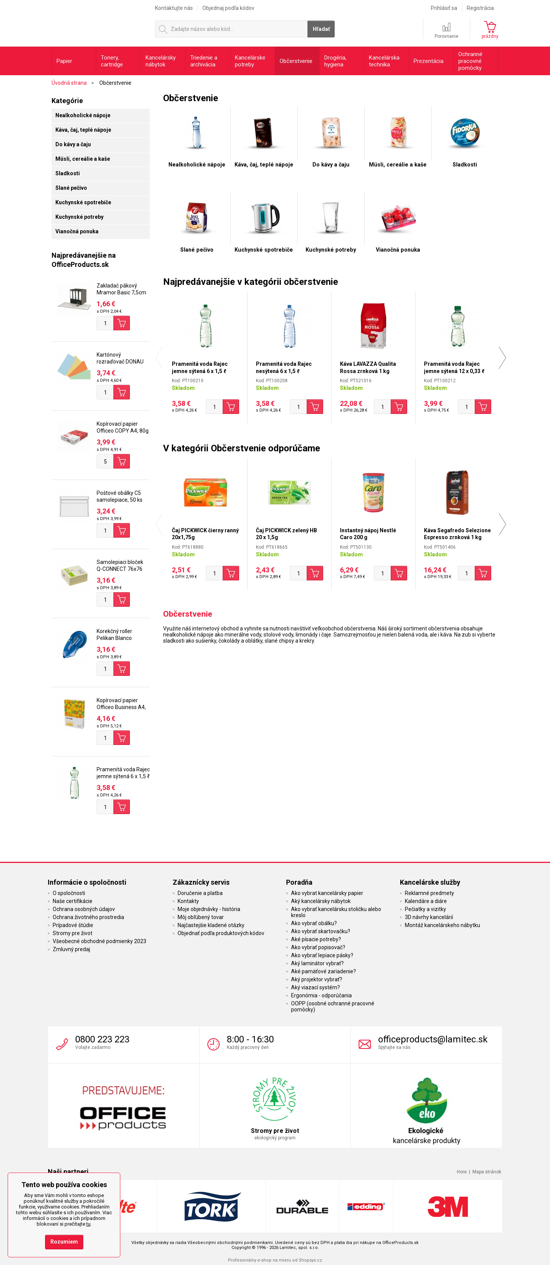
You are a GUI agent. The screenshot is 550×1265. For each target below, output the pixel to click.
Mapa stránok (486, 1172)
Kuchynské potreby (79, 217)
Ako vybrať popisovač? (318, 947)
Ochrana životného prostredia (88, 917)
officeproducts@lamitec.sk (433, 1039)
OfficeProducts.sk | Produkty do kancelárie (100, 22)
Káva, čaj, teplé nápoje (83, 130)
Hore (462, 1172)
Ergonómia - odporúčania (321, 995)
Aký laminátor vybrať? (317, 963)
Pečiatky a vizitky (425, 909)
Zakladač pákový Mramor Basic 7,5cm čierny (121, 292)
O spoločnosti (69, 893)
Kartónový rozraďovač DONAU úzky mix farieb (120, 362)
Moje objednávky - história (209, 909)
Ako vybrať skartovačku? (320, 931)
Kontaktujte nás (174, 8)
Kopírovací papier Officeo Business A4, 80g (121, 707)
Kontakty (188, 901)
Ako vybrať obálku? (314, 923)
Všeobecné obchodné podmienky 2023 (99, 941)
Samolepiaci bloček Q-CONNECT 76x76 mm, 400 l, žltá (120, 569)
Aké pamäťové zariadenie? (323, 971)
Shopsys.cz (310, 1260)
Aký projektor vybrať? (316, 979)
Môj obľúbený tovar (201, 917)
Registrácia (480, 8)
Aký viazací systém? (315, 987)
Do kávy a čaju (73, 144)
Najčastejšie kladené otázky (211, 925)
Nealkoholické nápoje (82, 115)
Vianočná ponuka (77, 231)
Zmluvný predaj (71, 949)
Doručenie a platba (200, 893)
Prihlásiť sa (444, 8)
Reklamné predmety (429, 893)
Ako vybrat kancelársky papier (327, 893)
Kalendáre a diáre (426, 901)
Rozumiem (64, 1242)
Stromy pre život (72, 933)
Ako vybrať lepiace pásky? (322, 955)
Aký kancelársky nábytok (321, 901)
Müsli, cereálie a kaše (82, 159)
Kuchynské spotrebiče (83, 202)
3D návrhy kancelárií (429, 917)
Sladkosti (67, 173)
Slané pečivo (71, 188)
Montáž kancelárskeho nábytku (442, 925)
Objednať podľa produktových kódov (221, 933)
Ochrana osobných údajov (84, 909)
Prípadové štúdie (73, 925)
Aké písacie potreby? (316, 939)
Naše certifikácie (72, 901)
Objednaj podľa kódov (228, 8)
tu (88, 1224)
